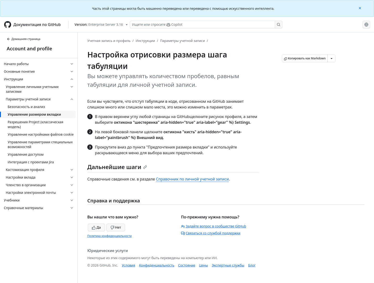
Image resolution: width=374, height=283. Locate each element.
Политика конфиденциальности (109, 236)
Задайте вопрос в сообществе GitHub (213, 226)
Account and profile (29, 48)
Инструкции (145, 40)
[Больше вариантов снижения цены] (331, 58)
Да (96, 227)
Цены (203, 265)
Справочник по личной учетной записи (192, 179)
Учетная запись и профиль (108, 40)
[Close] (360, 7)
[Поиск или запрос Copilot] (206, 24)
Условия (128, 265)
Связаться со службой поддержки (210, 233)
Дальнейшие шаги (117, 167)
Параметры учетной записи (182, 40)
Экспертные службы (228, 265)
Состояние (186, 265)
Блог (251, 265)
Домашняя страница (23, 39)
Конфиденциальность (156, 265)
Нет (115, 227)
